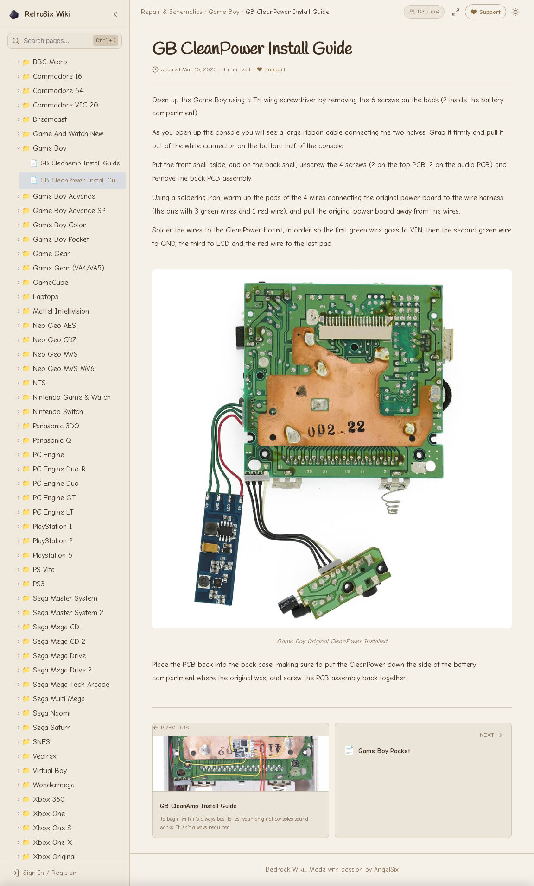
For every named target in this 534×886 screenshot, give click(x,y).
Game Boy (224, 12)
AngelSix (386, 869)
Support (271, 69)
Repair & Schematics (171, 12)
